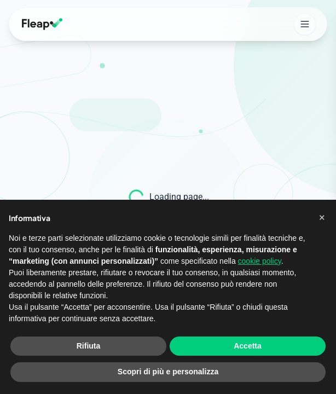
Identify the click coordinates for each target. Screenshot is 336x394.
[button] (322, 217)
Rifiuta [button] (89, 345)
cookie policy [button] (259, 261)
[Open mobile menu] (305, 24)
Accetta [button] (248, 345)
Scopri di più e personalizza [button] (168, 371)
